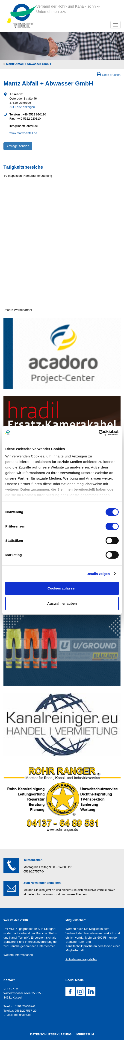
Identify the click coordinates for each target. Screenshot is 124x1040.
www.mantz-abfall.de (23, 133)
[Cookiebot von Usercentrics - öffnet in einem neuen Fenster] (98, 433)
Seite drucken (111, 75)
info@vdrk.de (22, 1014)
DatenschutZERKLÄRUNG (51, 1034)
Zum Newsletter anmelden (42, 882)
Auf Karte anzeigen (22, 107)
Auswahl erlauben (62, 603)
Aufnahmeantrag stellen (81, 959)
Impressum (85, 1034)
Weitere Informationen (18, 955)
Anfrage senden (17, 146)
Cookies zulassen (62, 588)
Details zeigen (98, 574)
